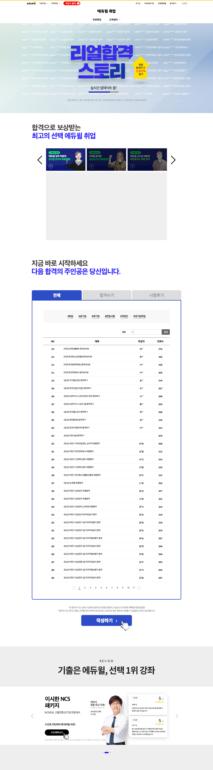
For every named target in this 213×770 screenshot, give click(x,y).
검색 (166, 332)
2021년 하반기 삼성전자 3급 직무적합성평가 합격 (83, 538)
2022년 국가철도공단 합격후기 (76, 380)
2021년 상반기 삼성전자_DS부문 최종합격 (80, 506)
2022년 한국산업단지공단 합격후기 (77, 388)
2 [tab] (106, 752)
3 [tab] (110, 752)
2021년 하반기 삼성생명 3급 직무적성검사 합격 (82, 561)
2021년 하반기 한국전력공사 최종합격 (78, 451)
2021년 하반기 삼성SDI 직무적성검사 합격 (80, 514)
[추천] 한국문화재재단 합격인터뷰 (77, 364)
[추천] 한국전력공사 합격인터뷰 (76, 372)
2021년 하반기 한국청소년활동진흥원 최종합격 (82, 475)
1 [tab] (103, 752)
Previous (42, 160)
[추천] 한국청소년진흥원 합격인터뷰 (78, 356)
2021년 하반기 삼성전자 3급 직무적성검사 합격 (82, 530)
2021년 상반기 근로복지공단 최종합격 (78, 459)
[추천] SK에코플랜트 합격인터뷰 (76, 348)
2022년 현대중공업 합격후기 (75, 419)
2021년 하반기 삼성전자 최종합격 (77, 490)
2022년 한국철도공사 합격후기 (76, 411)
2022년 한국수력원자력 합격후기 (76, 427)
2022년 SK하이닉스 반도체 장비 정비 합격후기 (82, 396)
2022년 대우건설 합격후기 (74, 435)
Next (171, 160)
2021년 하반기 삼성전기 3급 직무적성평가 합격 (82, 522)
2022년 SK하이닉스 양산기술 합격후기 (79, 403)
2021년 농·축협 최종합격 (73, 482)
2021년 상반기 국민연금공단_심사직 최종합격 (82, 443)
